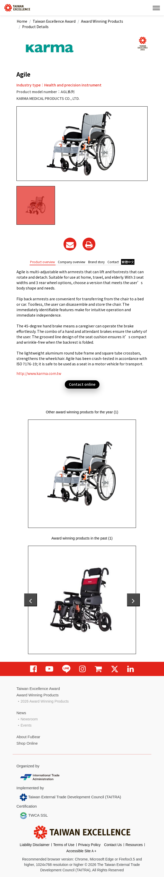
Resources (134, 845)
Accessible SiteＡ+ (81, 851)
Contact (113, 262)
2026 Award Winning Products (45, 701)
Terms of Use (63, 845)
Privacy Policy (89, 845)
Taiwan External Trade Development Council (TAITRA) (70, 797)
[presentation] (30, 599)
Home (22, 21)
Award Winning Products (102, 21)
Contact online (82, 384)
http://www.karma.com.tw (38, 373)
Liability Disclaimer (35, 845)
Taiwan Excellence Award (54, 21)
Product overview (42, 262)
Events (26, 725)
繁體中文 (128, 262)
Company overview (71, 262)
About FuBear (28, 737)
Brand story (96, 262)
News (21, 713)
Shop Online (27, 743)
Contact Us (113, 845)
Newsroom (29, 719)
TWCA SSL (34, 815)
